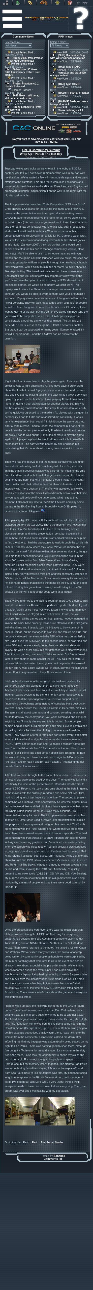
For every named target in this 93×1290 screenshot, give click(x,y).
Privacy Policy (70, 1289)
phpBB (71, 1284)
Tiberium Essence (19, 90)
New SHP (60, 52)
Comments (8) (53, 1267)
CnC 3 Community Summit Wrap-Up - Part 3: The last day (41, 152)
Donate (70, 2)
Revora (6, 2)
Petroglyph (44, 2)
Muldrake (26, 1284)
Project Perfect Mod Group (44, 1286)
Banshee (59, 1264)
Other (58, 2)
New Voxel (60, 61)
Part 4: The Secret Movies (47, 1251)
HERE (53, 141)
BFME (30, 2)
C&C (18, 2)
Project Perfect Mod (20, 52)
